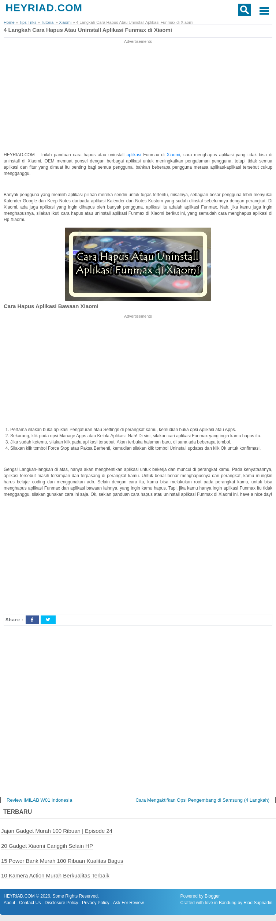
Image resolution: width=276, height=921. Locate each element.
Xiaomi (173, 154)
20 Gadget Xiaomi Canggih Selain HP (47, 846)
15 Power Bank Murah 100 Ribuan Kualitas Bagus (62, 861)
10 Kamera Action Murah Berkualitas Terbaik (55, 875)
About (9, 902)
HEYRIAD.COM (43, 8)
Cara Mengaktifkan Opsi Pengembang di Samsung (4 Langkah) (202, 800)
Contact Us (30, 902)
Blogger (212, 896)
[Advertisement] (138, 96)
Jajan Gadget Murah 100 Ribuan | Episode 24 (56, 831)
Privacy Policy (95, 902)
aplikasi (135, 154)
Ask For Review (128, 902)
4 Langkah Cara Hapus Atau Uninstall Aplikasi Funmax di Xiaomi (88, 30)
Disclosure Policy (61, 902)
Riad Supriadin (257, 902)
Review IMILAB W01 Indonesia (39, 800)
